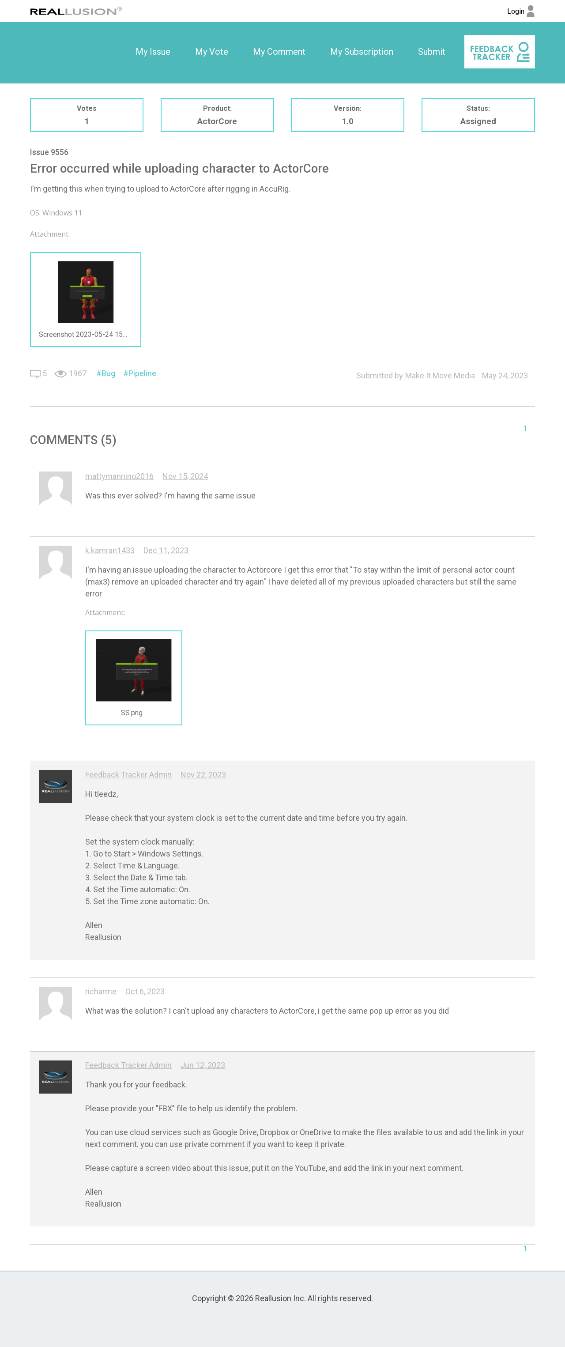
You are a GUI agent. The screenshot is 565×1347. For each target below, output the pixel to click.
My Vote (211, 51)
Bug (108, 373)
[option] (153, 52)
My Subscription (361, 51)
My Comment (279, 51)
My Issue (153, 51)
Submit (431, 51)
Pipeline (142, 373)
